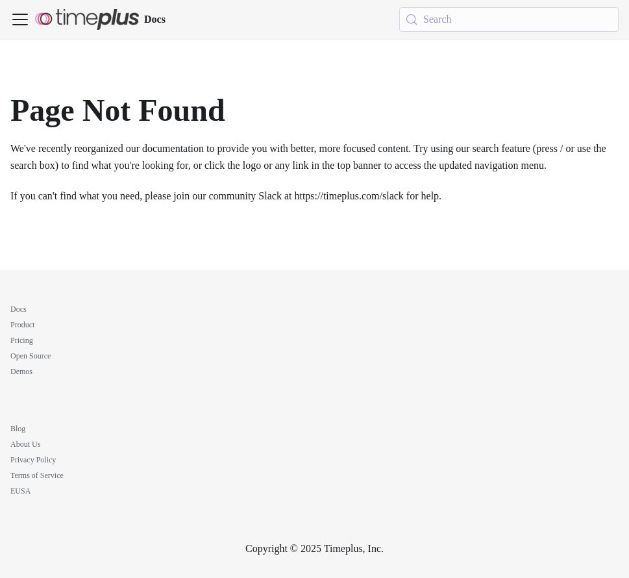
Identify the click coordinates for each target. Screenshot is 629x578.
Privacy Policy (33, 459)
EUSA (20, 491)
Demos (21, 371)
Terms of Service (37, 475)
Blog (17, 428)
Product (22, 324)
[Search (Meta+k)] (509, 19)
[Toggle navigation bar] (20, 19)
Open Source (30, 355)
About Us (25, 444)
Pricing (21, 340)
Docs (18, 309)
